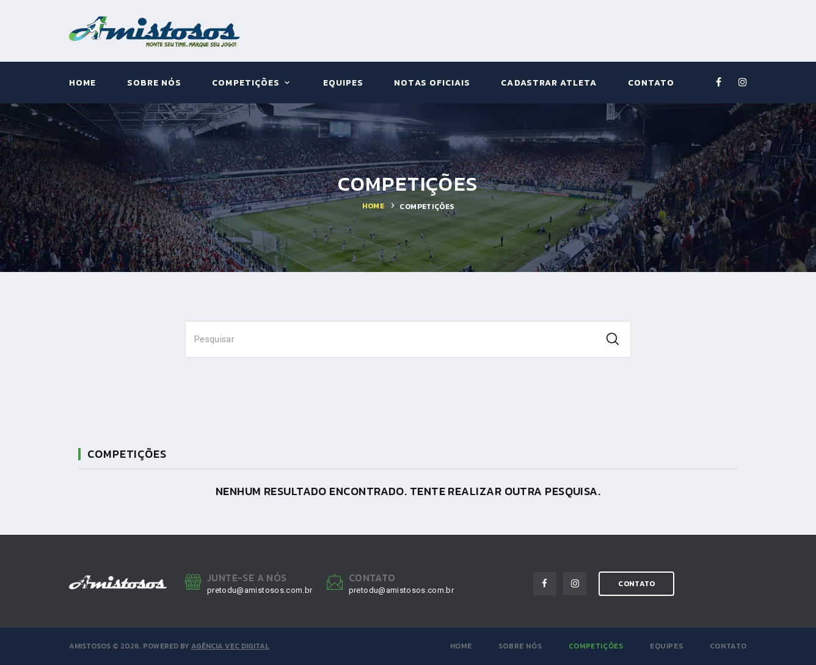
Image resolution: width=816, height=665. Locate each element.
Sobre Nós (154, 83)
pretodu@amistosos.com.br (259, 590)
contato (636, 583)
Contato (651, 83)
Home (82, 83)
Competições (246, 83)
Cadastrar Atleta (549, 83)
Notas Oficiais (432, 83)
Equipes (343, 83)
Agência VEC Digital (230, 646)
